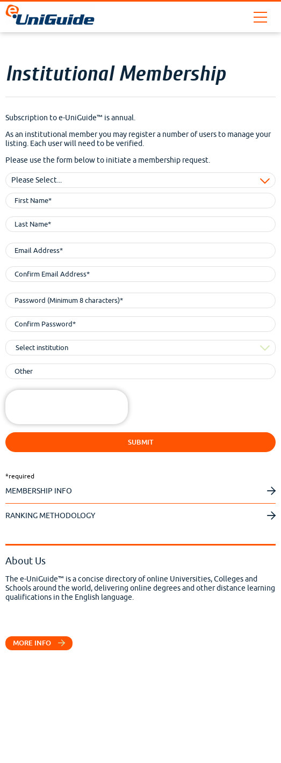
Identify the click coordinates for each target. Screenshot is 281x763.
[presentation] (87, 411)
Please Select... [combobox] (36, 180)
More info (39, 643)
